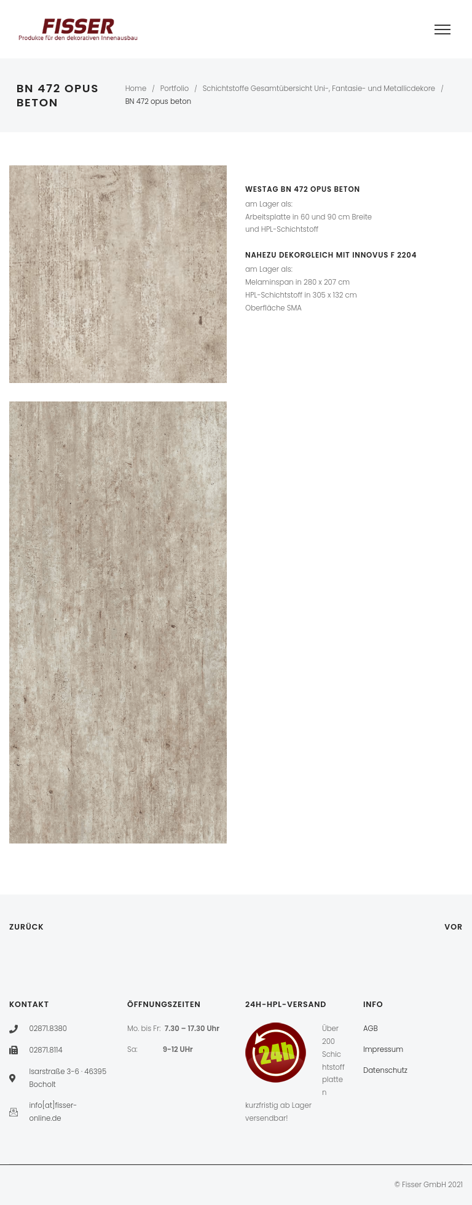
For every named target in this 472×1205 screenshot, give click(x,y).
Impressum (383, 1049)
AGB (370, 1028)
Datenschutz (385, 1070)
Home (136, 88)
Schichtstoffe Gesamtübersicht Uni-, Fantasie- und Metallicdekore (319, 88)
